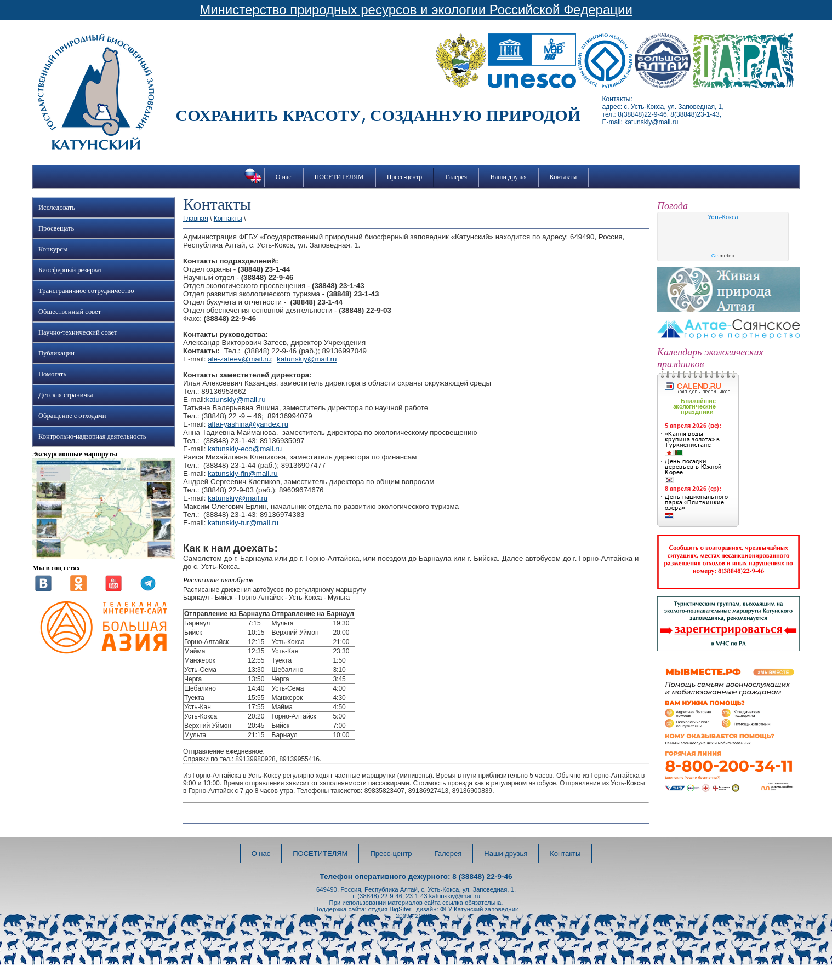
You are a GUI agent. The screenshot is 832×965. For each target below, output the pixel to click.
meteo (723, 256)
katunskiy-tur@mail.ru (243, 523)
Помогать (52, 374)
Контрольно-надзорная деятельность (92, 436)
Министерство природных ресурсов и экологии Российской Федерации (416, 9)
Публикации (56, 353)
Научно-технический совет (77, 332)
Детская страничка (65, 394)
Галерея (456, 177)
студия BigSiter (389, 909)
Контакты (563, 177)
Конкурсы (52, 249)
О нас (284, 177)
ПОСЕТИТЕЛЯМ (339, 177)
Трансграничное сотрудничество (86, 290)
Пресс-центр (405, 177)
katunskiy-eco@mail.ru (245, 449)
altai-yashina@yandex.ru (248, 424)
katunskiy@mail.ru (307, 359)
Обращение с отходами (72, 415)
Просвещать (56, 228)
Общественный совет (69, 311)
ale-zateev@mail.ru (239, 359)
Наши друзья (508, 177)
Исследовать (56, 207)
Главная (195, 218)
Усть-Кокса (723, 217)
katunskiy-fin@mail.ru (243, 473)
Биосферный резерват (70, 270)
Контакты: (617, 99)
